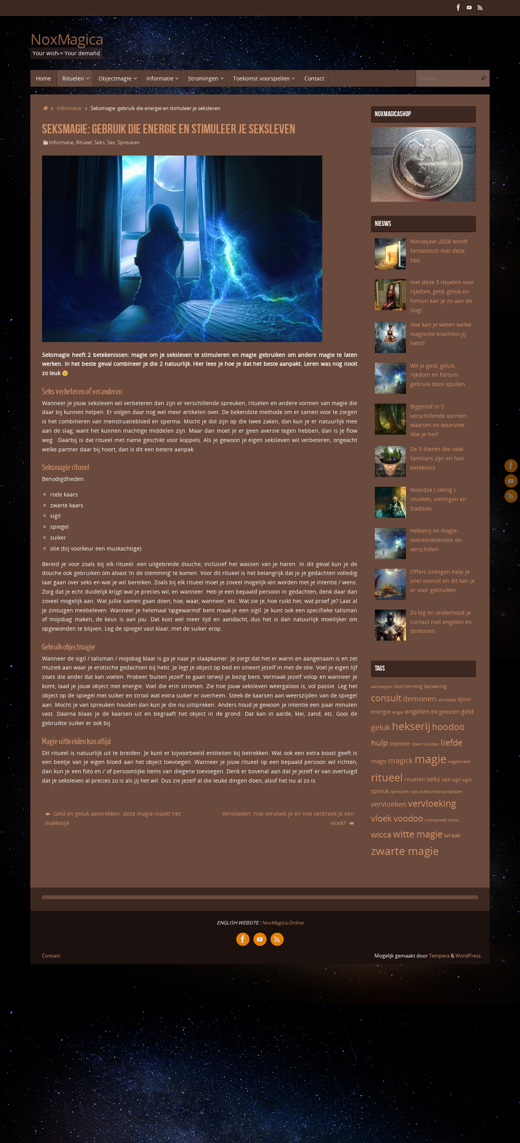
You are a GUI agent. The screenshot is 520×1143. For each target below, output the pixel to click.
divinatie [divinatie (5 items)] (447, 700)
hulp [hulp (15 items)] (379, 742)
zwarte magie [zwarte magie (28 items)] (405, 850)
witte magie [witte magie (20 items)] (418, 833)
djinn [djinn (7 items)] (464, 699)
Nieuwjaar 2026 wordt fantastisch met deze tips (439, 251)
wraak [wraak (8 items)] (452, 835)
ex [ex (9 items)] (434, 711)
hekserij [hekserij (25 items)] (411, 726)
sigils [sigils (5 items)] (467, 780)
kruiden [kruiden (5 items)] (431, 744)
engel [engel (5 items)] (397, 712)
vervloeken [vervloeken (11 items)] (388, 804)
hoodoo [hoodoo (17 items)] (448, 726)
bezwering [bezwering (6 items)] (435, 686)
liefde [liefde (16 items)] (451, 742)
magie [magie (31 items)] (430, 759)
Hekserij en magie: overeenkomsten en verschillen (436, 540)
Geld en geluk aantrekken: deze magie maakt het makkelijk (113, 818)
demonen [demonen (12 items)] (420, 699)
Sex (111, 142)
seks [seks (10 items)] (433, 778)
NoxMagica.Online (282, 922)
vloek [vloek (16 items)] (381, 818)
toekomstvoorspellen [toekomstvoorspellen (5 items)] (441, 791)
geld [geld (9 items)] (467, 711)
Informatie (69, 108)
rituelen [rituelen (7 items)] (414, 779)
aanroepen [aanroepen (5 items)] (382, 686)
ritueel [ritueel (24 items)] (387, 778)
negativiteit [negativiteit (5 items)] (459, 761)
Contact (51, 955)
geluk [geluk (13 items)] (380, 727)
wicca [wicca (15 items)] (381, 834)
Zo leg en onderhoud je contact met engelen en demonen (441, 622)
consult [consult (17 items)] (386, 698)
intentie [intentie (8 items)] (400, 743)
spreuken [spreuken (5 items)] (399, 791)
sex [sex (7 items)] (446, 779)
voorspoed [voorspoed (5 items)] (435, 820)
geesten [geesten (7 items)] (449, 711)
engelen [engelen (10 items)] (417, 711)
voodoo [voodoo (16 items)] (408, 818)
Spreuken (129, 142)
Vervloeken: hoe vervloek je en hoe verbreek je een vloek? (288, 818)
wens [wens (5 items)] (453, 820)
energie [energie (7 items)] (381, 711)
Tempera (439, 955)
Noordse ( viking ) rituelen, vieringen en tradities (438, 499)
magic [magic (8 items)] (379, 761)
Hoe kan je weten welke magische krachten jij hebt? (440, 334)
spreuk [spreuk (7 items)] (380, 791)
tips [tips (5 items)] (414, 791)
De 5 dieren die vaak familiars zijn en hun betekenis (437, 458)
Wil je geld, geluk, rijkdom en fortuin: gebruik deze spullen (437, 375)
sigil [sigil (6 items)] (456, 779)
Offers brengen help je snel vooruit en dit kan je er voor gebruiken (442, 581)
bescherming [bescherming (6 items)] (408, 686)
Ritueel (84, 142)
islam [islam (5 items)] (416, 744)
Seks (99, 142)
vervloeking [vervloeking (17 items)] (432, 803)
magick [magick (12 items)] (400, 760)
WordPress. (468, 955)
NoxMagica (66, 39)
